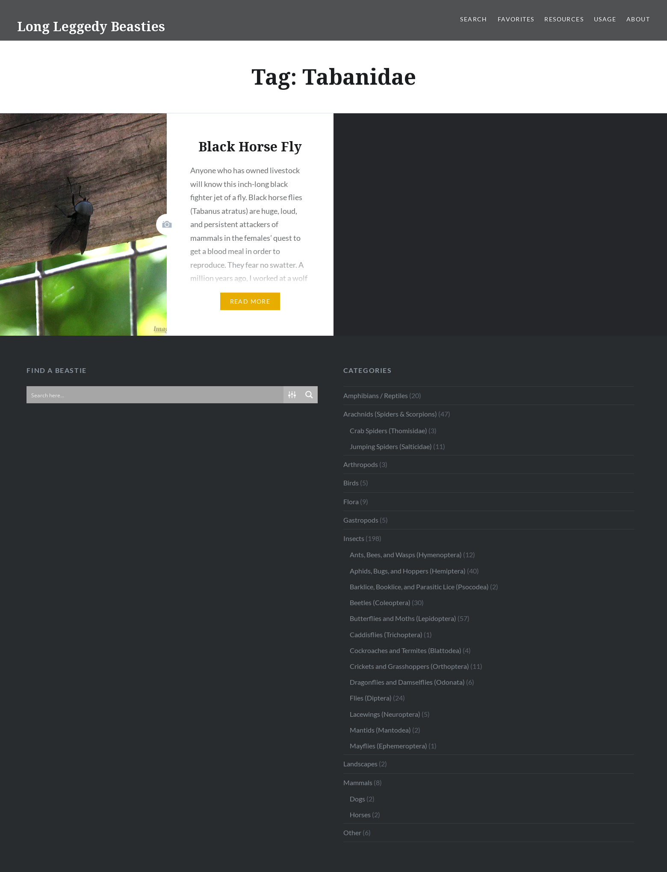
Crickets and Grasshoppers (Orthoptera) (409, 666)
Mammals (357, 782)
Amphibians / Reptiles (375, 395)
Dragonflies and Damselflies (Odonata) (407, 682)
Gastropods (360, 520)
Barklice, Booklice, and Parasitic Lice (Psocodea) (419, 586)
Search (473, 19)
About (638, 19)
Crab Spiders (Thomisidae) (388, 430)
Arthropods (360, 464)
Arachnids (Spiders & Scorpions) (390, 414)
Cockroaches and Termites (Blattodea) (405, 650)
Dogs (357, 799)
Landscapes (360, 764)
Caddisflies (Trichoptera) (386, 634)
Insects (353, 538)
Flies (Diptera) (371, 698)
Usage (605, 19)
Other (352, 832)
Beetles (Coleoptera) (380, 602)
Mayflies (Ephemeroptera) (388, 746)
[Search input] (155, 395)
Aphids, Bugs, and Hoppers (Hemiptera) (408, 571)
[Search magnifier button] (309, 394)
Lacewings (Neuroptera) (385, 714)
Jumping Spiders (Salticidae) (391, 446)
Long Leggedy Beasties (91, 26)
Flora (351, 501)
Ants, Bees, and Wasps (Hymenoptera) (406, 554)
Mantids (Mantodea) (380, 730)
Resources (564, 19)
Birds (351, 483)
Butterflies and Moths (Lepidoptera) (403, 618)
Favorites (516, 19)
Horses (360, 814)
